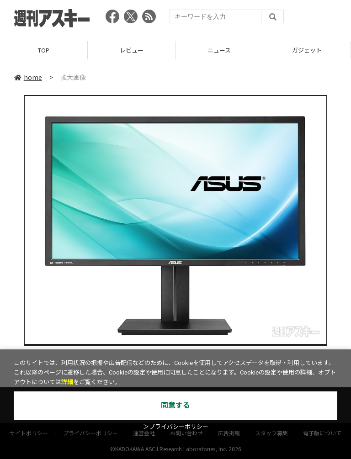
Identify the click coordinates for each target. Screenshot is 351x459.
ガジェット (307, 50)
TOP (43, 50)
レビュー (132, 50)
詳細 (67, 382)
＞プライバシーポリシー (175, 426)
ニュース (219, 50)
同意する (175, 405)
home (28, 77)
